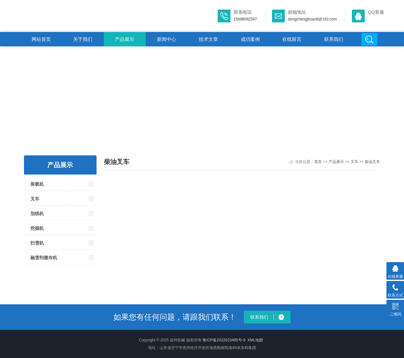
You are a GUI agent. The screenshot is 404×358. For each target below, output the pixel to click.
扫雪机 (37, 242)
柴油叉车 (372, 162)
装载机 (37, 184)
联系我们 (333, 39)
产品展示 (124, 39)
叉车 (34, 198)
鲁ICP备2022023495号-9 (224, 340)
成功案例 (250, 39)
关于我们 (82, 39)
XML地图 (255, 340)
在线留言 (291, 39)
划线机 (37, 213)
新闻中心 (166, 39)
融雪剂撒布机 (43, 257)
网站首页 (41, 39)
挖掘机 (37, 228)
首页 (318, 162)
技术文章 (208, 39)
